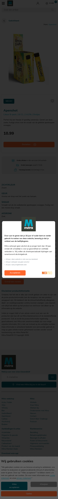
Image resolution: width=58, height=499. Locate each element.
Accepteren (15, 273)
